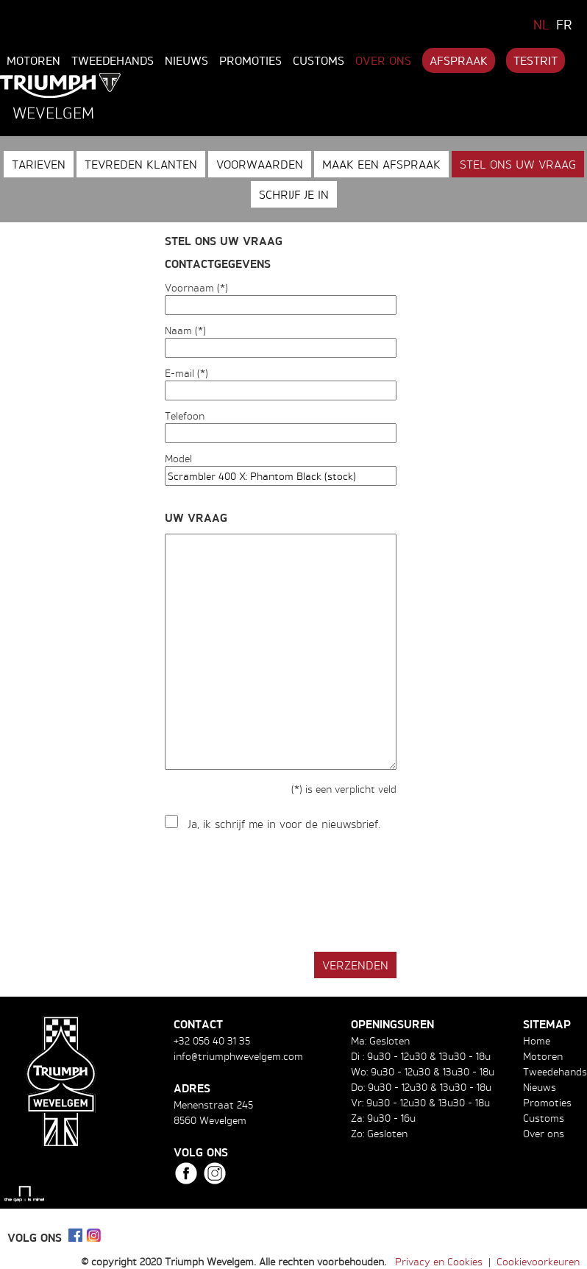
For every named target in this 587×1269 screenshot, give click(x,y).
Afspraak (459, 60)
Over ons (383, 60)
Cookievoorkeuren (538, 1261)
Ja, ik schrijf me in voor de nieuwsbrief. (284, 824)
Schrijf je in (294, 194)
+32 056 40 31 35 (212, 1040)
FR (564, 24)
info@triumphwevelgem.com (238, 1056)
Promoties (250, 60)
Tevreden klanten (141, 164)
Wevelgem (53, 112)
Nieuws (186, 60)
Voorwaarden (259, 164)
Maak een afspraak (381, 164)
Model (178, 458)
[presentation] (276, 892)
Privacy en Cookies (439, 1261)
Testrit (535, 60)
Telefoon (184, 415)
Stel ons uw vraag (518, 164)
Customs (318, 60)
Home (536, 1040)
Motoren (33, 60)
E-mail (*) (186, 373)
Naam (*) (185, 330)
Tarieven (38, 164)
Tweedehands (112, 60)
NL (541, 24)
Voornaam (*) (196, 287)
